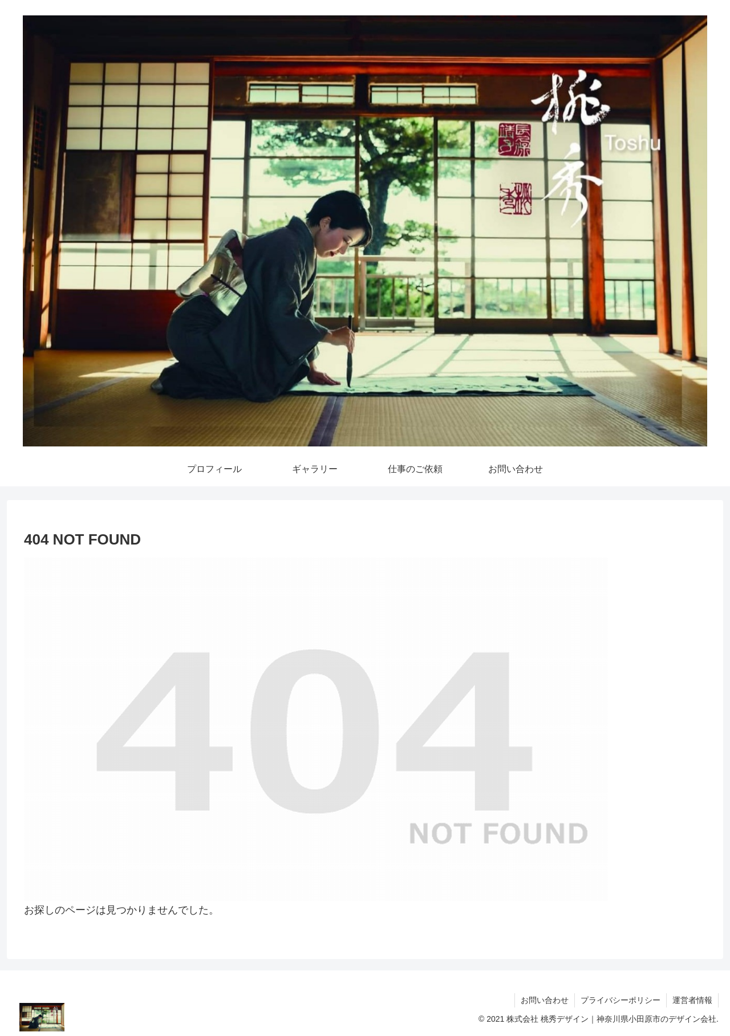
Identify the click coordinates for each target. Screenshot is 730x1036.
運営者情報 (692, 1000)
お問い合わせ (545, 1000)
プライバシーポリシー (620, 1000)
